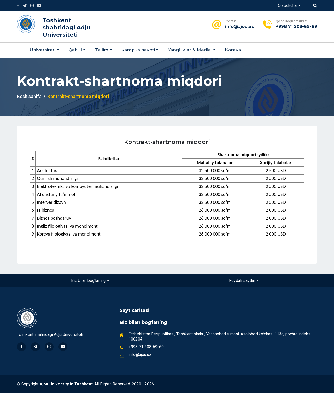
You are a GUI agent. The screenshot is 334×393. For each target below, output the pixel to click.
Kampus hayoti (138, 49)
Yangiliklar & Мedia (190, 49)
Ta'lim (102, 49)
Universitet (43, 49)
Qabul (75, 49)
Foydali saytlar (244, 280)
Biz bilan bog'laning (90, 280)
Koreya (233, 49)
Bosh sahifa (29, 96)
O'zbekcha (288, 5)
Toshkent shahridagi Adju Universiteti (67, 27)
